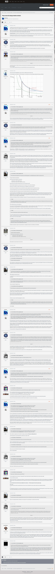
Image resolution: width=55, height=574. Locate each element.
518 (6, 59)
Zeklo (19, 403)
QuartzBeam (20, 543)
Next (5, 22)
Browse (2, 7)
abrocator (19, 230)
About (10, 1)
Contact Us (28, 571)
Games (13, 1)
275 (6, 145)
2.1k (6, 78)
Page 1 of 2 (10, 22)
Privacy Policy (24, 571)
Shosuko (19, 527)
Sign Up (52, 4)
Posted (12, 25)
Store (24, 1)
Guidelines (2, 9)
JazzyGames (20, 140)
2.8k (6, 235)
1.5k (6, 548)
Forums (18, 1)
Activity (9, 7)
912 (6, 178)
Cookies (32, 571)
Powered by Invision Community (27, 572)
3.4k (6, 360)
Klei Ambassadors (14, 7)
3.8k (6, 477)
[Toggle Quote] (11, 106)
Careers (16, 1)
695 (6, 252)
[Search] (43, 7)
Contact (21, 1)
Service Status (19, 7)
